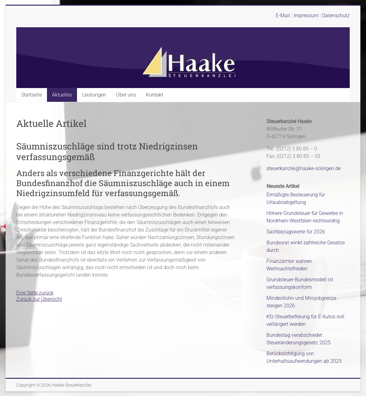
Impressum (307, 15)
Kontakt (154, 95)
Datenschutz (336, 15)
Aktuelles (62, 95)
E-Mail (283, 15)
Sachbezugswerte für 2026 (295, 232)
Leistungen (94, 95)
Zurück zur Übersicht (39, 299)
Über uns (126, 95)
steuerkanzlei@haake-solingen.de (303, 168)
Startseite (31, 95)
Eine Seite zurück (35, 293)
